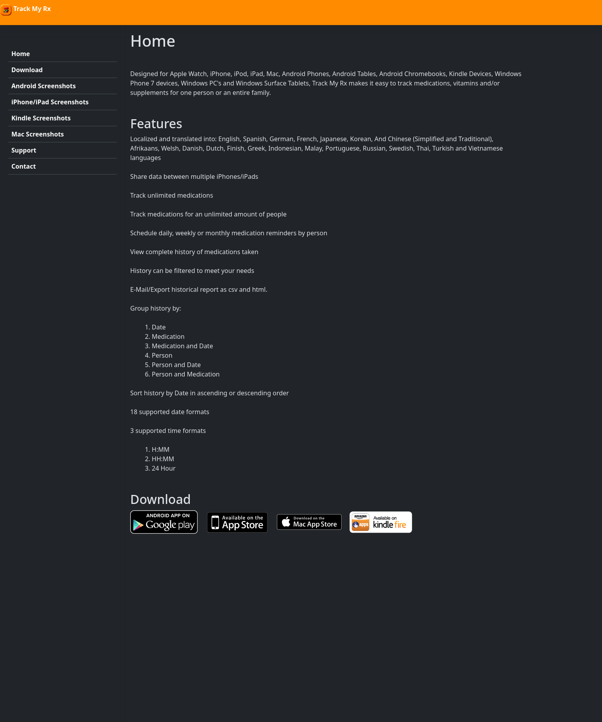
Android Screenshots (43, 86)
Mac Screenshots (37, 134)
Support (23, 150)
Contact (23, 166)
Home (20, 53)
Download (27, 69)
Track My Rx (25, 10)
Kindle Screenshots (41, 118)
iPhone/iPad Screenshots (50, 102)
